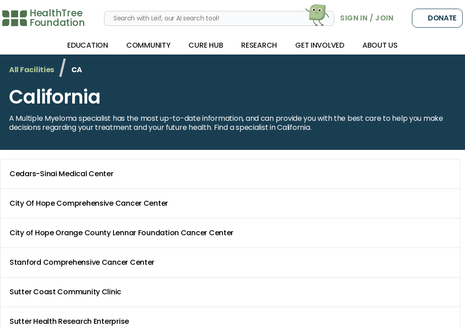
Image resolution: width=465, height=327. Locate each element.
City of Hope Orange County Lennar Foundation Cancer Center (232, 233)
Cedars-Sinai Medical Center (232, 173)
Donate (437, 18)
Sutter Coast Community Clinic (232, 292)
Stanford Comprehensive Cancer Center (232, 262)
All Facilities (31, 69)
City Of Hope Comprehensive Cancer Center (232, 203)
